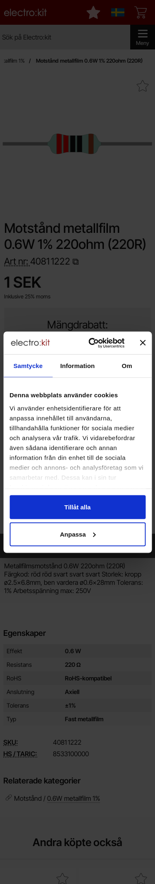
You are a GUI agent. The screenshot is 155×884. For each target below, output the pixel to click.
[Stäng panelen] (142, 343)
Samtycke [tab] (28, 365)
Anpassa (78, 533)
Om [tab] (127, 365)
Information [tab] (77, 365)
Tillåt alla (77, 507)
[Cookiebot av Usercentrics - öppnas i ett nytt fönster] (92, 343)
